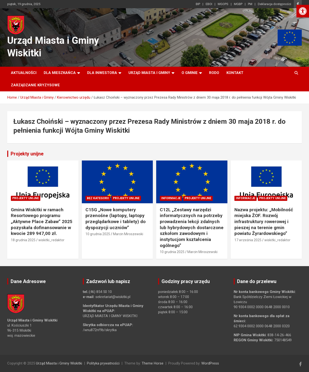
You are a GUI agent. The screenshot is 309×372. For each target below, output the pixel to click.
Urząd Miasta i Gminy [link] (149, 73)
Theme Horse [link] (152, 363)
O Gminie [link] (190, 73)
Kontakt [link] (234, 73)
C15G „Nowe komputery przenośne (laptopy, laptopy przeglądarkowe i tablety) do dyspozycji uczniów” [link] (115, 218)
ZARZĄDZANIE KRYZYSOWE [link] (35, 85)
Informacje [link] (171, 198)
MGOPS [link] (223, 4)
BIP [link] (198, 4)
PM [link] (250, 4)
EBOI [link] (209, 4)
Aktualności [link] (23, 73)
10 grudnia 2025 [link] (97, 234)
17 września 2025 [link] (247, 240)
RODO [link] (214, 73)
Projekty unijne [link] (27, 154)
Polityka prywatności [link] (103, 363)
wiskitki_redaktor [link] (51, 240)
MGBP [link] (238, 4)
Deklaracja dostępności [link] (274, 4)
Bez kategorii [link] (98, 198)
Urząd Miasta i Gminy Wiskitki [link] (59, 363)
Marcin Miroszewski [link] (128, 234)
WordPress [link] (210, 363)
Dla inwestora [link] (102, 73)
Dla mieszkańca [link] (60, 73)
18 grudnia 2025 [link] (23, 240)
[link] (302, 11)
